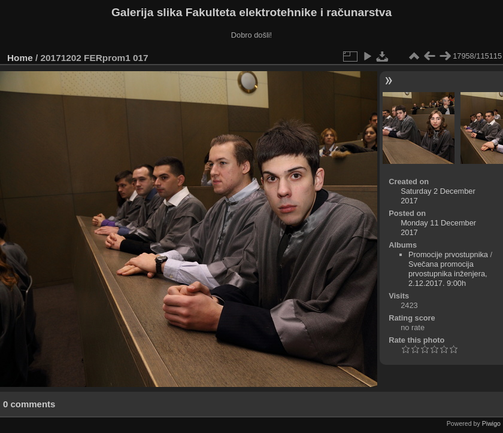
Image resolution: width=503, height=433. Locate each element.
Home (20, 58)
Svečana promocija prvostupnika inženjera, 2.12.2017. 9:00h (447, 274)
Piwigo (491, 423)
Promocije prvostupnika (448, 254)
